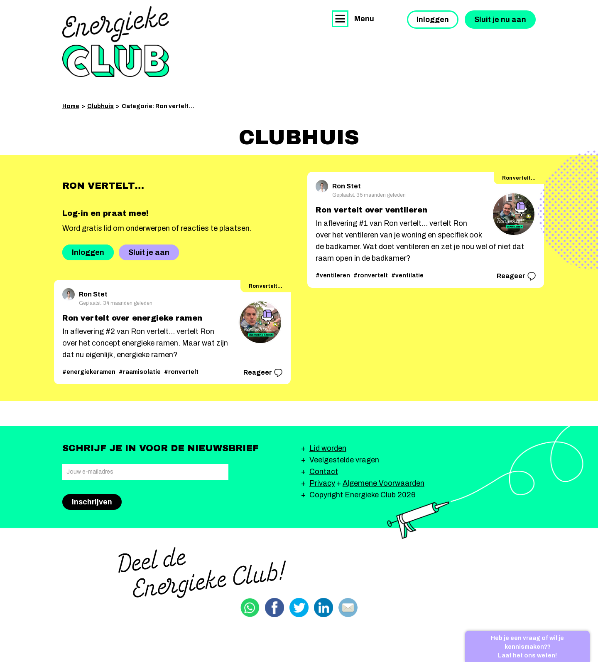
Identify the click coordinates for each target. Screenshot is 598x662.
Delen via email (348, 607)
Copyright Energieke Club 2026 (362, 495)
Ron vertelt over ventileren (371, 210)
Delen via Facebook (274, 607)
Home (70, 106)
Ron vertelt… (265, 286)
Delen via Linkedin (323, 607)
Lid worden (327, 448)
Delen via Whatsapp (250, 607)
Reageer (262, 373)
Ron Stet (85, 293)
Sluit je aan (148, 252)
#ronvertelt (181, 372)
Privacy (322, 483)
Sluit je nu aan (500, 19)
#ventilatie (407, 275)
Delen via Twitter (299, 607)
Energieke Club (115, 41)
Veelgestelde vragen (344, 460)
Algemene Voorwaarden (383, 483)
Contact (323, 471)
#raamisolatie (140, 372)
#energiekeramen (88, 372)
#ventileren (333, 275)
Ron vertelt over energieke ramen (132, 318)
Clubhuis (100, 106)
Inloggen (433, 19)
